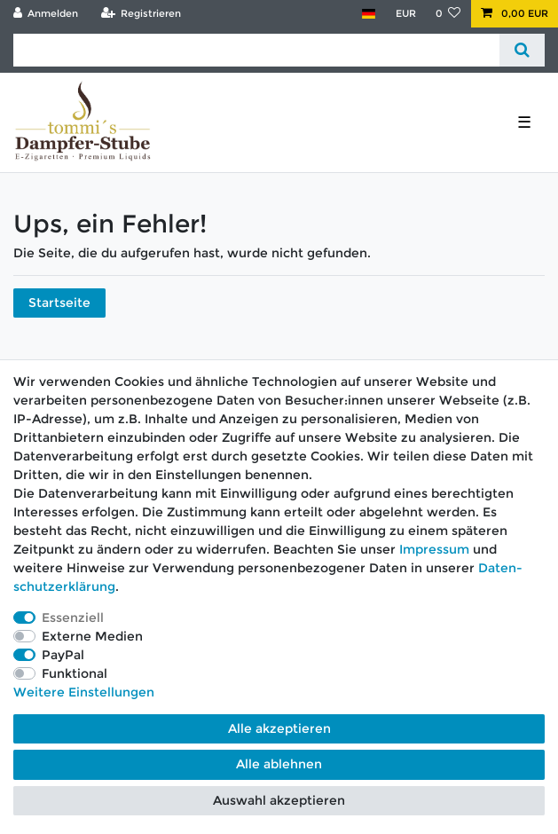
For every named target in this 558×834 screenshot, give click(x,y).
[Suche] (522, 50)
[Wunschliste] (448, 14)
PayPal (63, 655)
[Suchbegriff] (256, 50)
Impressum (434, 549)
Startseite (59, 303)
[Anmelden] (46, 14)
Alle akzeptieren (279, 728)
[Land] (368, 14)
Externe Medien (92, 636)
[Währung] (405, 14)
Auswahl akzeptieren (279, 800)
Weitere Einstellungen (83, 692)
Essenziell (73, 618)
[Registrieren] (140, 14)
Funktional (74, 673)
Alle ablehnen (279, 764)
